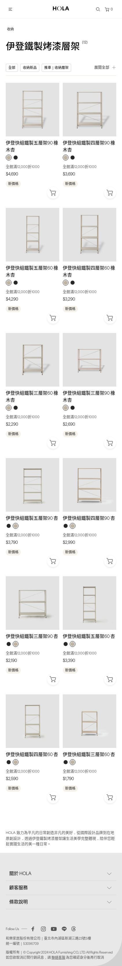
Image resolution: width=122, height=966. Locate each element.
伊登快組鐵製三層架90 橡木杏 (89, 396)
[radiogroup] (32, 157)
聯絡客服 (58, 958)
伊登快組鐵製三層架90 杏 (32, 636)
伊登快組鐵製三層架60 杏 (89, 754)
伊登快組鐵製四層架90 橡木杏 (89, 146)
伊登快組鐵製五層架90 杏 (32, 518)
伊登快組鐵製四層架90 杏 (89, 518)
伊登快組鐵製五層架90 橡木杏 (32, 146)
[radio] (9, 157)
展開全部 (105, 67)
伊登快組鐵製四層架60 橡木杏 (89, 271)
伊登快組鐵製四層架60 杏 (32, 754)
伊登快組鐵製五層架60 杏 (89, 636)
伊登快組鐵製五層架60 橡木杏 (32, 271)
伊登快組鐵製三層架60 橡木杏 (32, 396)
